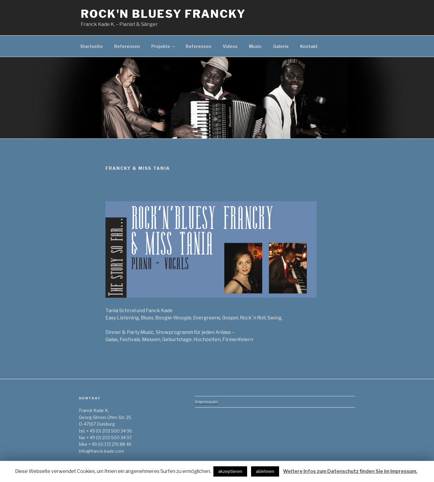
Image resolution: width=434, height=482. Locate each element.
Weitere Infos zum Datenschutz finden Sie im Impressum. (350, 471)
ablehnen (265, 471)
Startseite (91, 46)
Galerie (281, 46)
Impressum (206, 401)
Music (255, 46)
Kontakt (309, 46)
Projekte (163, 46)
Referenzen (127, 46)
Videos (230, 46)
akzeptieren (230, 471)
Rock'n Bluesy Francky (163, 14)
